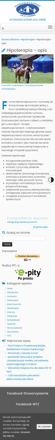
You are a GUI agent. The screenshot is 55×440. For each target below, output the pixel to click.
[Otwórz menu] (50, 27)
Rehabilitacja (13, 320)
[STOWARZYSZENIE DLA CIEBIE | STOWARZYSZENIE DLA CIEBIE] (27, 9)
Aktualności (12, 292)
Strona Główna (10, 39)
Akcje (9, 288)
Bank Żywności (14, 304)
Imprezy (11, 312)
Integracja (12, 316)
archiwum (12, 296)
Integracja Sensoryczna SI (20, 222)
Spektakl (11, 324)
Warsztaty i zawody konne (23, 353)
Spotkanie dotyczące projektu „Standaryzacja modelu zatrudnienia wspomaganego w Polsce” (27, 360)
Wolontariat (12, 331)
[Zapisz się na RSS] (3, 28)
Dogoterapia (42, 227)
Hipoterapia (27, 39)
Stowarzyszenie (32, 85)
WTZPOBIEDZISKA (8, 89)
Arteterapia (12, 300)
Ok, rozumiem (44, 426)
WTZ (9, 335)
